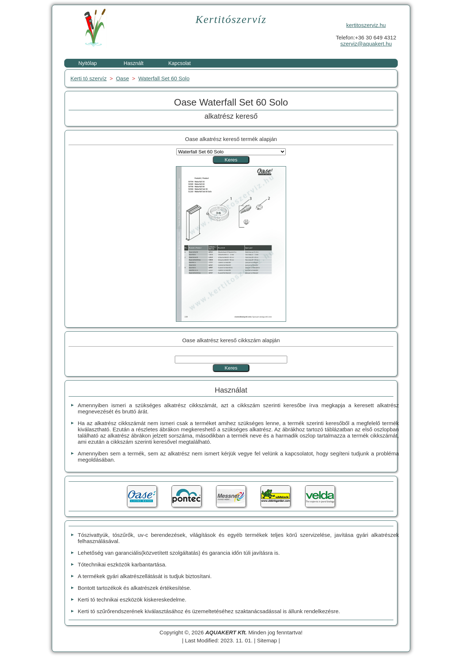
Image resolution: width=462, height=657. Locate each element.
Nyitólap (87, 63)
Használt (133, 63)
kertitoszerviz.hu (366, 25)
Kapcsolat (179, 63)
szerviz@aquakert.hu (366, 44)
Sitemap (267, 640)
